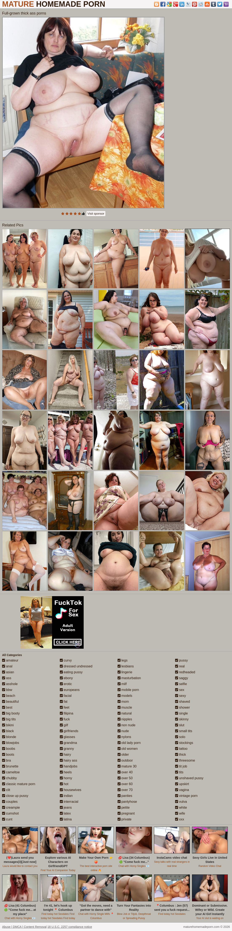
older (123, 754)
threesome (185, 760)
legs (123, 660)
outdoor (125, 760)
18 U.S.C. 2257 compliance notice (69, 926)
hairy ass (68, 760)
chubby (9, 778)
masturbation (129, 678)
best (7, 707)
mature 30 (127, 766)
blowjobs (10, 743)
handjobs (68, 766)
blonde (9, 737)
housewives (70, 790)
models (125, 695)
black (8, 731)
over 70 (125, 790)
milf (122, 684)
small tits (183, 731)
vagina (182, 790)
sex (179, 690)
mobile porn (128, 690)
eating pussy (71, 672)
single (181, 713)
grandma (68, 743)
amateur (10, 660)
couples (10, 801)
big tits (9, 719)
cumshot (10, 813)
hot (64, 784)
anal (7, 666)
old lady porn (129, 743)
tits (179, 772)
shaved (182, 701)
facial (66, 695)
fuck (65, 719)
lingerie (125, 672)
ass (6, 678)
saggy (181, 678)
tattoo (181, 748)
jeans (66, 807)
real (180, 666)
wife (180, 813)
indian (66, 796)
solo (180, 737)
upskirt (182, 784)
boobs (8, 748)
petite (124, 807)
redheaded (185, 672)
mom (123, 701)
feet (64, 707)
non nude (126, 725)
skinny (182, 719)
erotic (66, 684)
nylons (124, 737)
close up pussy (15, 796)
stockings (184, 743)
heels (66, 772)
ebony (66, 678)
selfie (181, 684)
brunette (10, 766)
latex (65, 813)
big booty (11, 713)
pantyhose (127, 801)
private (124, 819)
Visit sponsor (95, 213)
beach (8, 695)
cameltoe (11, 772)
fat (63, 701)
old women (128, 748)
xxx (179, 819)
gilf (64, 725)
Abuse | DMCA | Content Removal (24, 926)
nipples (125, 719)
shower (182, 707)
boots (8, 754)
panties (125, 796)
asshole (10, 684)
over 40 (125, 772)
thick (180, 754)
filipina (66, 713)
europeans (70, 690)
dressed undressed (76, 666)
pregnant (126, 813)
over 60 (125, 784)
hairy (65, 754)
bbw (7, 690)
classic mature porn (18, 784)
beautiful (10, 701)
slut (179, 725)
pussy (181, 660)
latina (66, 819)
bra (6, 760)
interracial (69, 801)
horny (66, 778)
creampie (11, 807)
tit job (181, 766)
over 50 (125, 778)
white (181, 807)
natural (125, 713)
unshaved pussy (189, 778)
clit (6, 790)
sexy (180, 695)
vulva (181, 801)
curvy (66, 660)
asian (8, 672)
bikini (8, 725)
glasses (67, 737)
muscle (125, 707)
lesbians (126, 666)
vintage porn (186, 796)
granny (67, 748)
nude (123, 731)
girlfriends (69, 731)
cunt (7, 819)
